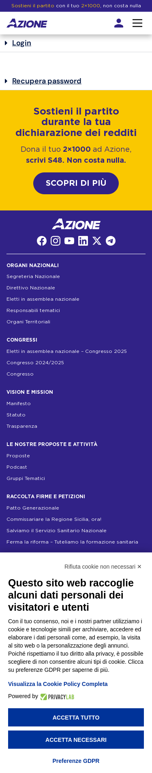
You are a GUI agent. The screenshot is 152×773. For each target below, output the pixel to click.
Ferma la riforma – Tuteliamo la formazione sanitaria (72, 541)
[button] (76, 43)
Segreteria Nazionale (33, 276)
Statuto (16, 414)
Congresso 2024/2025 (35, 362)
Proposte (18, 455)
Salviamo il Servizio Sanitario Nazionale (56, 530)
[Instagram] (55, 241)
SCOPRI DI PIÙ (76, 183)
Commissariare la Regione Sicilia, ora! (53, 519)
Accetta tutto (76, 717)
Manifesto (18, 403)
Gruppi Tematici (25, 478)
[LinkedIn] (83, 241)
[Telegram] (111, 241)
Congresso (20, 374)
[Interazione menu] (137, 23)
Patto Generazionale (32, 507)
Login (21, 43)
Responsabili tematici (33, 310)
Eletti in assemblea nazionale (42, 299)
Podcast (16, 467)
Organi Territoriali (28, 321)
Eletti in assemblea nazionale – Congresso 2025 (66, 351)
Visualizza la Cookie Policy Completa (58, 684)
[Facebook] (42, 241)
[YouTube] (69, 241)
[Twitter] (97, 241)
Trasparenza (21, 426)
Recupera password (46, 81)
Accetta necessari (76, 740)
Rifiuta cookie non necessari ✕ (103, 566)
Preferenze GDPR (76, 761)
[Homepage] (26, 23)
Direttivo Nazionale (30, 287)
